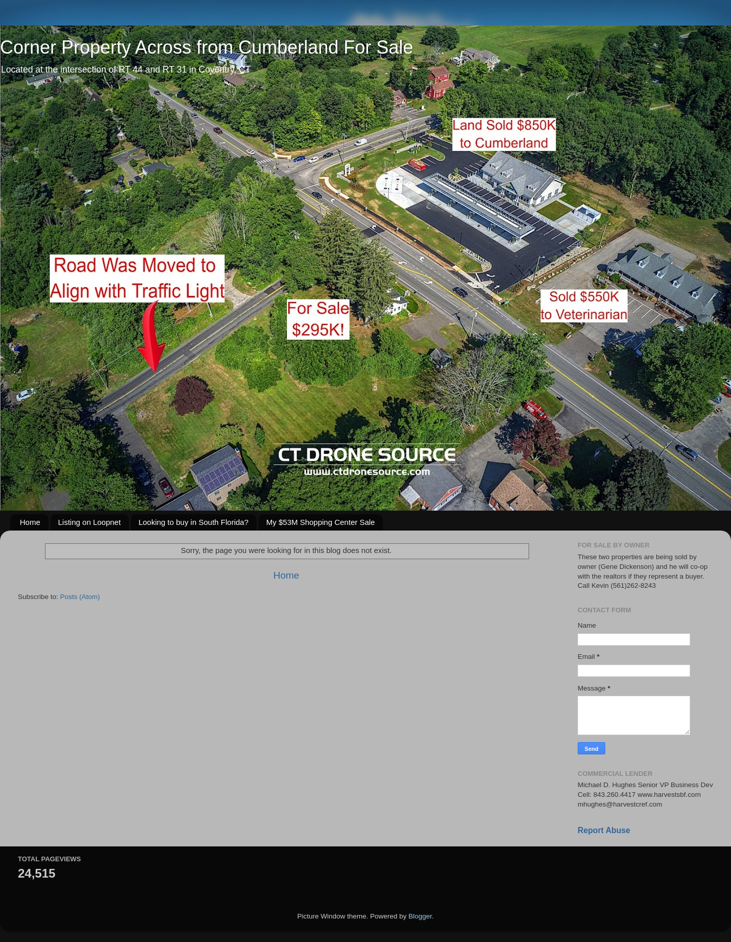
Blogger (420, 916)
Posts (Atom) (80, 597)
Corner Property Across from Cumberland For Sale (206, 47)
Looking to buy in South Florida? (193, 522)
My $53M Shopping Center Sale (320, 522)
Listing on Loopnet (89, 522)
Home (30, 522)
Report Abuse (604, 830)
